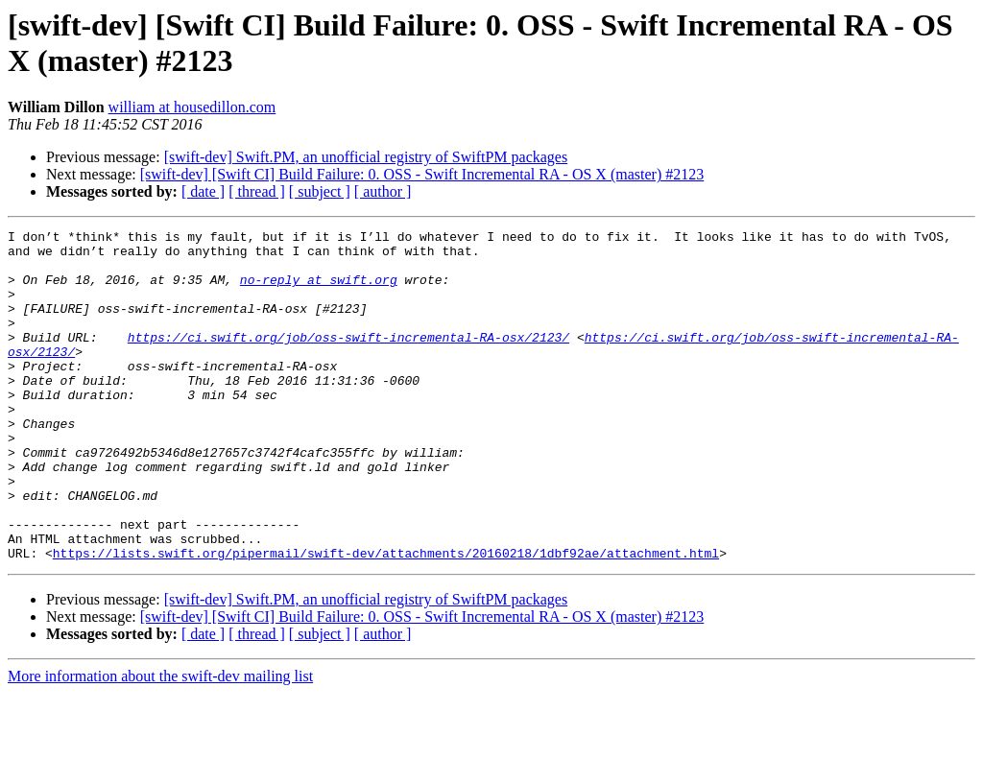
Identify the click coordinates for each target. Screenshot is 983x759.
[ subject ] (319, 191)
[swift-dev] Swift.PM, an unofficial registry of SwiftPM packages (366, 157)
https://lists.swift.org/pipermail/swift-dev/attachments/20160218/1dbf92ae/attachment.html (386, 619)
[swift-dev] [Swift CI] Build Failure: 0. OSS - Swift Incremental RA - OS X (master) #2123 (422, 174)
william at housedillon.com (192, 107)
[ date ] (203, 191)
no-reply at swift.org (318, 290)
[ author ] (383, 191)
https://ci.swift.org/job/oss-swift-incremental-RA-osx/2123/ (348, 359)
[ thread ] (256, 191)
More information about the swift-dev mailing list (160, 742)
